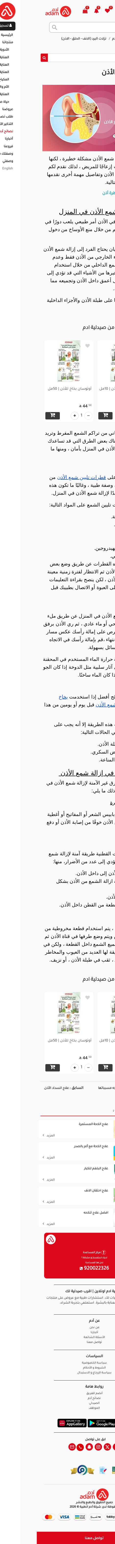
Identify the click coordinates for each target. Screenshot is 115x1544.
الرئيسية (101, 39)
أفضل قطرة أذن (79, 193)
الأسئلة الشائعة (57, 1337)
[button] (62, 11)
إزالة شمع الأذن (90, 44)
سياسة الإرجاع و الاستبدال (57, 1373)
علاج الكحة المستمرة (56, 1124)
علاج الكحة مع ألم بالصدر (54, 1146)
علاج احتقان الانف (59, 1191)
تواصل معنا (57, 1537)
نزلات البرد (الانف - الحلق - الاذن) (47, 39)
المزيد (12, 1136)
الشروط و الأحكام (57, 1368)
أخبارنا (57, 1332)
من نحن (58, 1327)
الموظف (57, 1408)
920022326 (57, 1269)
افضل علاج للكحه (59, 1213)
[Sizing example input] (61, 57)
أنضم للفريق (58, 1393)
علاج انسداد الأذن (19, 1088)
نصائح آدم (82, 39)
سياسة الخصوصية (57, 1363)
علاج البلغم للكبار (59, 1169)
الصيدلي (57, 1403)
